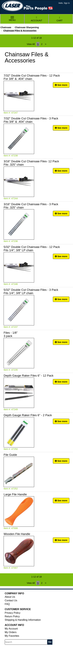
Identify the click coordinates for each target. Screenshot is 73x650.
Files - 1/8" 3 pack (11, 334)
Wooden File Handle (17, 534)
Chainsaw (5, 27)
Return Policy (12, 616)
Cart (60, 19)
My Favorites (12, 636)
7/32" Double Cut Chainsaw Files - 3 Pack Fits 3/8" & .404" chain (31, 120)
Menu (12, 19)
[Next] (45, 44)
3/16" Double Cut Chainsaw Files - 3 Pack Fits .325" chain (31, 206)
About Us (10, 597)
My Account (11, 628)
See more (61, 85)
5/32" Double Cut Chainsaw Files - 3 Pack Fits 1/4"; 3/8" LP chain (31, 291)
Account (36, 19)
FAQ (7, 604)
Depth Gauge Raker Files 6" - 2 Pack (28, 415)
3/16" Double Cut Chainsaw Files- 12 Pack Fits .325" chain (31, 163)
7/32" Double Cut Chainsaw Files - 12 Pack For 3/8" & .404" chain (32, 77)
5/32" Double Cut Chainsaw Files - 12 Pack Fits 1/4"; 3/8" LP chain (32, 248)
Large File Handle (15, 494)
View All (31, 44)
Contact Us (11, 600)
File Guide (10, 454)
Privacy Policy (12, 612)
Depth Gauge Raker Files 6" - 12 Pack (28, 375)
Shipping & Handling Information (23, 620)
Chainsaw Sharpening (27, 27)
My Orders (11, 632)
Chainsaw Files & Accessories (19, 30)
